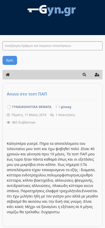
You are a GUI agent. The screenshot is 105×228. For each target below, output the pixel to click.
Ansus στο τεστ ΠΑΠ (27, 94)
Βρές (9, 60)
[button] (84, 74)
